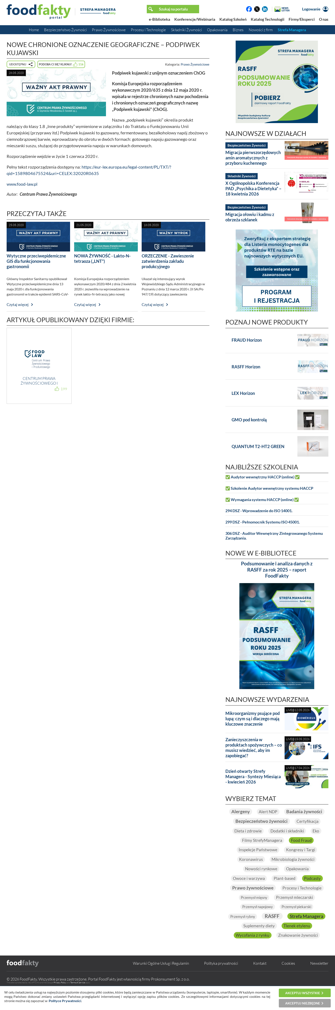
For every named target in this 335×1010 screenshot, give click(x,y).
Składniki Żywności (186, 29)
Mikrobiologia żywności (293, 869)
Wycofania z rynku (295, 947)
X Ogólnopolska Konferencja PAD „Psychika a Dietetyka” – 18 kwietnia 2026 (253, 188)
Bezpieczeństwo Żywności (65, 29)
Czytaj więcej (18, 304)
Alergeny (262, 811)
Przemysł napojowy (256, 917)
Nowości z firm (261, 29)
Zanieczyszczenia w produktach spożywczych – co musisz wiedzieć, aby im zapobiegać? (253, 747)
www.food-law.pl (22, 184)
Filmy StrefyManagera (262, 850)
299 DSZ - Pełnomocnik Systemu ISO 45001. (262, 522)
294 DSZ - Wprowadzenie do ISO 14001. (258, 511)
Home (34, 29)
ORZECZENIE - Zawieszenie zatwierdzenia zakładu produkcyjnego (168, 261)
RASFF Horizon (246, 366)
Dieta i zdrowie (247, 840)
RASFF (294, 927)
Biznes (238, 29)
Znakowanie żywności (277, 956)
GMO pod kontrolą (249, 419)
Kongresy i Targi (301, 860)
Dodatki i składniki (287, 840)
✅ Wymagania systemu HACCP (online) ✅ (262, 499)
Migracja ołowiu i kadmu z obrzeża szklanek (249, 217)
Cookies (288, 984)
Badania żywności (277, 821)
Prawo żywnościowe (252, 898)
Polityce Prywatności (65, 1001)
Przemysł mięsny (253, 908)
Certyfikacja (309, 831)
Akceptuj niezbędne (302, 1003)
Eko (316, 840)
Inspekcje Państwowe (257, 860)
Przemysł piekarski (297, 917)
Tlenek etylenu (255, 947)
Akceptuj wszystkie (302, 993)
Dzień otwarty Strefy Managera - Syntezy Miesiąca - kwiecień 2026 (253, 776)
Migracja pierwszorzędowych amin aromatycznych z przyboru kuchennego (253, 158)
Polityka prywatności (221, 984)
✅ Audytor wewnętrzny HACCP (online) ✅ (262, 477)
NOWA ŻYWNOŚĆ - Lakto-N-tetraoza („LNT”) (102, 258)
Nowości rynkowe (260, 879)
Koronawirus (251, 869)
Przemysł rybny (263, 927)
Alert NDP (291, 811)
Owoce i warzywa (248, 888)
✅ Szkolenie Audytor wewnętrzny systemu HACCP (269, 488)
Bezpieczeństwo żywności (261, 831)
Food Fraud (301, 850)
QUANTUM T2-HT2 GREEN (258, 446)
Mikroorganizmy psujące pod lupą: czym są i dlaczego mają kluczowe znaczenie (252, 718)
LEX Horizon (243, 393)
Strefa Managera (292, 29)
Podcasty (312, 888)
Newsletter (319, 984)
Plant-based (284, 888)
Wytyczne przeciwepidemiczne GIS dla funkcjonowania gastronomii (36, 261)
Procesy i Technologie (148, 29)
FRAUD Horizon (247, 340)
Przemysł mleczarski (295, 908)
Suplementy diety (299, 937)
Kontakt (259, 984)
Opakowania (217, 29)
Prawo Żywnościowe (109, 29)
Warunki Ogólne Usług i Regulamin (161, 984)
